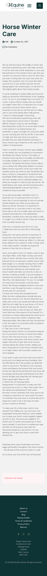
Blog (23, 515)
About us (23, 508)
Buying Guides (23, 518)
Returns (23, 527)
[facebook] (18, 534)
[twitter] (23, 534)
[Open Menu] (29, 6)
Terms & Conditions (23, 521)
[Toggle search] (40, 6)
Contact (23, 512)
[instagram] (29, 534)
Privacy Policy (23, 524)
